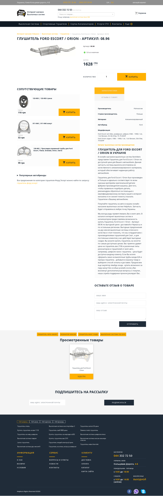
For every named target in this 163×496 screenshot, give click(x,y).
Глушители (102, 199)
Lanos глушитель (23, 443)
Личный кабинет (139, 3)
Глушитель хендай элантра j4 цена (61, 443)
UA (108, 2)
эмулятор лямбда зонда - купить (116, 265)
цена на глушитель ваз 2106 (110, 246)
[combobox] (86, 14)
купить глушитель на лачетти (127, 241)
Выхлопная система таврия (26, 439)
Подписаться (119, 403)
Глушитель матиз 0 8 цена (89, 426)
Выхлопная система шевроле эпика (92, 435)
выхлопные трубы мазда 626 (127, 257)
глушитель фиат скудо (88, 334)
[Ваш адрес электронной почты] (47, 403)
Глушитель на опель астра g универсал (62, 447)
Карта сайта (88, 471)
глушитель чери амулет (48, 334)
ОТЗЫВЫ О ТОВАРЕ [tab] (109, 97)
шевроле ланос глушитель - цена (122, 252)
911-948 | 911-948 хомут (39, 124)
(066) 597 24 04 (85, 2)
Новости (53, 463)
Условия (21, 467)
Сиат (131, 235)
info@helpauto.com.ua (117, 491)
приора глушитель (106, 260)
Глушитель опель (23, 426)
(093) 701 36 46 (69, 2)
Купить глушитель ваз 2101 (58, 439)
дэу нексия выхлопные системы (114, 230)
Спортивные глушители (55, 24)
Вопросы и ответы (58, 460)
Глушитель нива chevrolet (89, 444)
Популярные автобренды (32, 176)
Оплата (85, 463)
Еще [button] (128, 24)
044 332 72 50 (65, 9)
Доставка (86, 460)
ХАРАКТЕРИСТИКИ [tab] (109, 91)
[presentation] (85, 402)
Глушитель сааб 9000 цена (58, 430)
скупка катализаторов (81, 24)
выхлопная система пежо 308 (80, 17)
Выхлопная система (29, 24)
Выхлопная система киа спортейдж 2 (62, 426)
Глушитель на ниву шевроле (27, 435)
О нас (20, 460)
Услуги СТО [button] (102, 24)
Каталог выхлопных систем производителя (116, 145)
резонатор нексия (68, 334)
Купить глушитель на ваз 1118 (28, 430)
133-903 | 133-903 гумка (39, 98)
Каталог (86, 467)
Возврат (21, 463)
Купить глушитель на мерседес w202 (62, 435)
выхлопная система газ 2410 (113, 334)
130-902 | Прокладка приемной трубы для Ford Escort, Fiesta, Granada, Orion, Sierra (51, 150)
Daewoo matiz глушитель (89, 430)
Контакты (116, 24)
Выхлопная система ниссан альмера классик (93, 439)
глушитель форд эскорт (27, 184)
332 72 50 (123, 456)
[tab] (33, 454)
